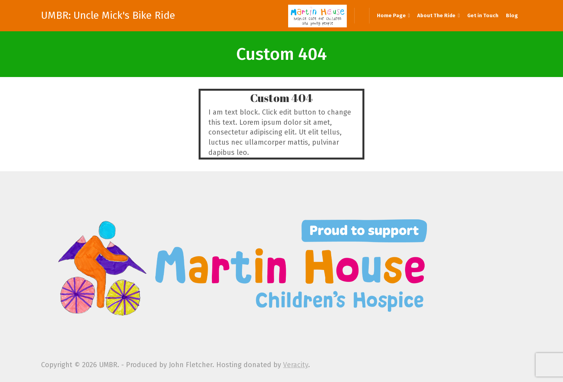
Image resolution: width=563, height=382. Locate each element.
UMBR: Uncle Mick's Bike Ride (108, 16)
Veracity (295, 364)
